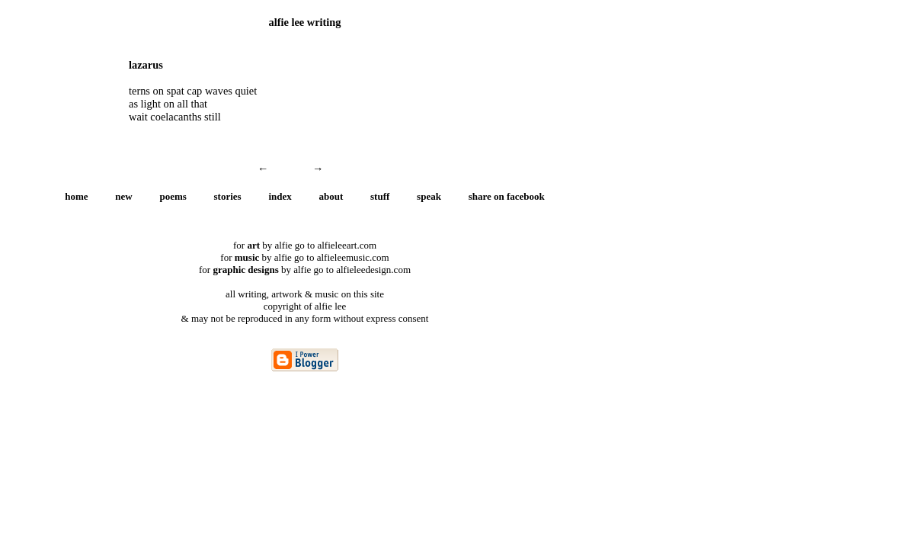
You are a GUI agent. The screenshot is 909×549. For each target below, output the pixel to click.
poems (172, 196)
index (279, 196)
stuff (379, 196)
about (331, 196)
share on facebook (507, 196)
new (123, 196)
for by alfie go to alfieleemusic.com (304, 257)
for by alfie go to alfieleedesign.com (305, 269)
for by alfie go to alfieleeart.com (304, 245)
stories (228, 196)
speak (429, 196)
